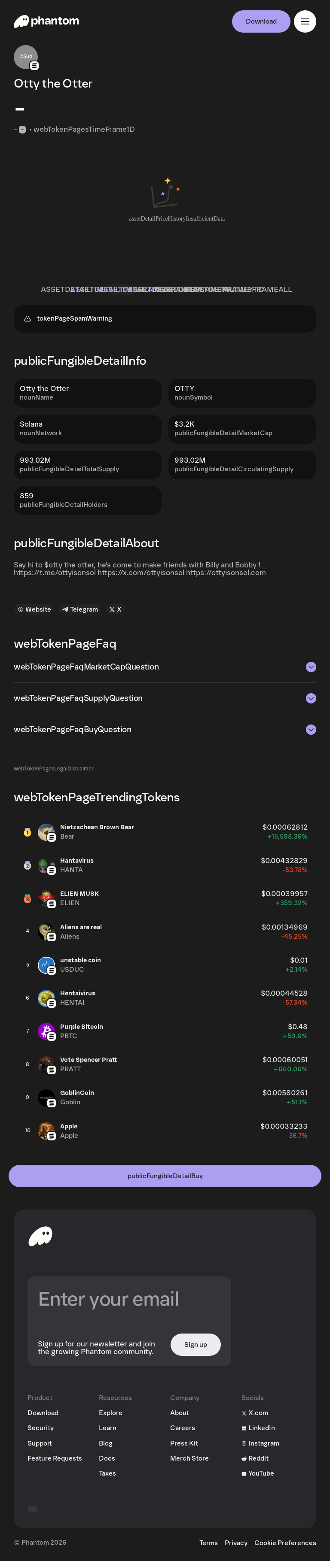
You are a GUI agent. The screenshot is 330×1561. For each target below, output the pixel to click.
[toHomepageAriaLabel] (40, 1236)
